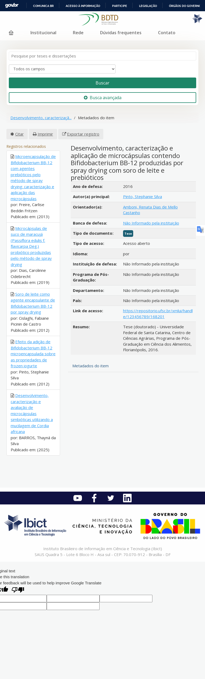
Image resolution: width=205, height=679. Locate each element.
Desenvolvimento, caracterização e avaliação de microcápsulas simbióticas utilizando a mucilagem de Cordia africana (32, 413)
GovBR (11, 5)
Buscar (102, 83)
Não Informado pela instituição (151, 223)
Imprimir (45, 134)
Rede (78, 33)
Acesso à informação (83, 5)
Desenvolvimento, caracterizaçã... (41, 117)
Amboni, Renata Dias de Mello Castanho (150, 209)
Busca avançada (102, 98)
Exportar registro (83, 134)
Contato (166, 33)
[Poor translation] (18, 590)
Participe (119, 5)
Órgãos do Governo (185, 5)
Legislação (148, 5)
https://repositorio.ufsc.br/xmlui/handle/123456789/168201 (158, 313)
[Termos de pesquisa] (102, 56)
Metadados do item (90, 365)
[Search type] (62, 69)
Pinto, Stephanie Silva (142, 196)
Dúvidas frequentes (120, 33)
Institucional (43, 33)
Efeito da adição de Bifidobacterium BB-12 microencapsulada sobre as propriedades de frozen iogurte (33, 353)
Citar (19, 134)
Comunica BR (43, 5)
